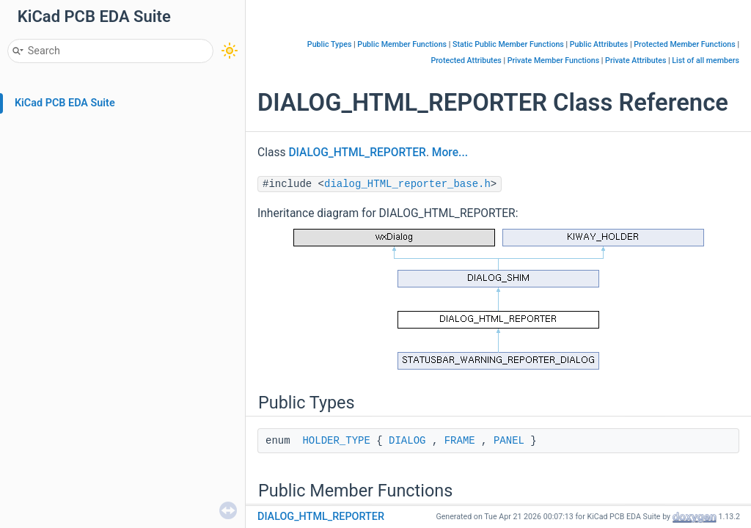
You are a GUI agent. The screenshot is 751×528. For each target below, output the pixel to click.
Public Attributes (599, 44)
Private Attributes (635, 60)
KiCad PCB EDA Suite (65, 103)
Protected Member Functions (685, 44)
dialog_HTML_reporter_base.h (407, 184)
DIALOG (407, 441)
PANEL (509, 441)
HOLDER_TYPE (336, 441)
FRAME (459, 441)
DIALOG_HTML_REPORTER (356, 152)
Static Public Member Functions (508, 44)
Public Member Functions (402, 44)
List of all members (705, 60)
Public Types (329, 44)
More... (450, 152)
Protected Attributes (466, 60)
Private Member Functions (553, 60)
